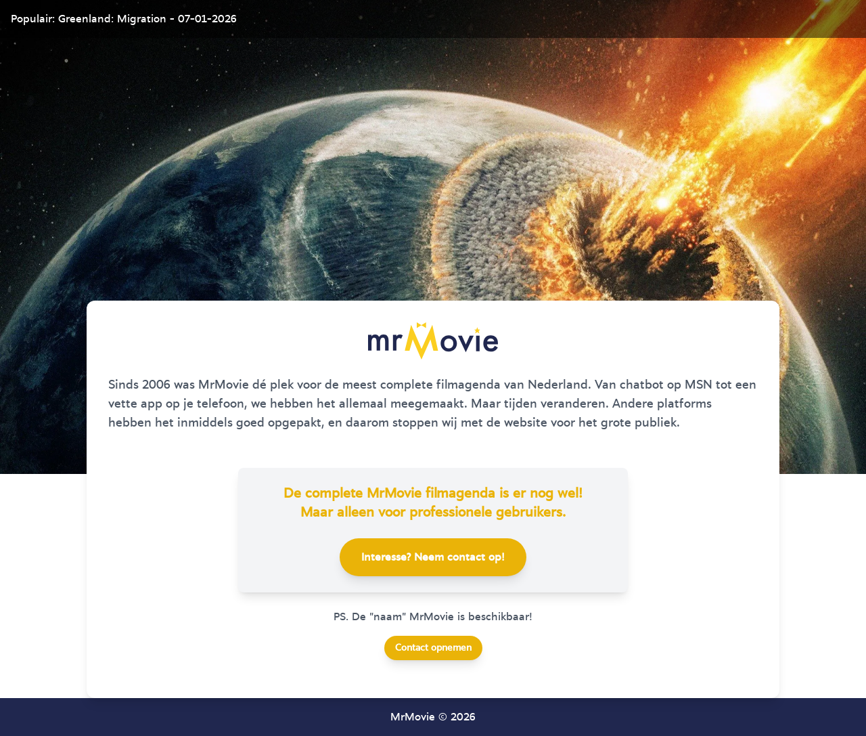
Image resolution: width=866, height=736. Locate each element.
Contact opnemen (433, 648)
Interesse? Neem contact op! (433, 557)
